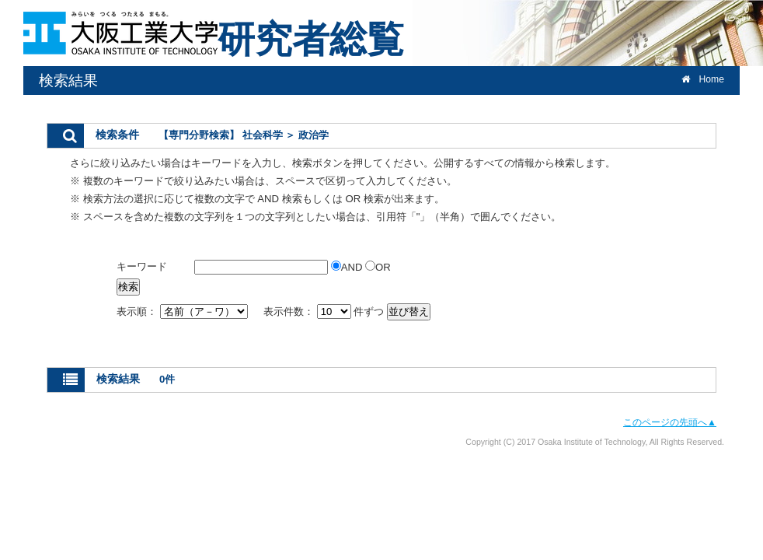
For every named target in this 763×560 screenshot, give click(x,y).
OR (378, 267)
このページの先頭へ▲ (669, 422)
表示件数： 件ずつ (325, 311)
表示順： (183, 311)
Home (702, 79)
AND (348, 267)
